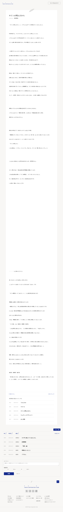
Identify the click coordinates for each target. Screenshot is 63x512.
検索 (9, 473)
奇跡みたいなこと (26, 450)
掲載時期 (5, 467)
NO (5, 433)
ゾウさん (24, 454)
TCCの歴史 (10, 497)
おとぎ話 (23, 419)
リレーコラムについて (54, 3)
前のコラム (12, 393)
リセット (18, 473)
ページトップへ (58, 481)
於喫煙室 (24, 441)
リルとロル (23, 402)
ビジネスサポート (19, 499)
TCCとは (9, 495)
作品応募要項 (18, 497)
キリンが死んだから (25, 410)
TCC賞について (11, 499)
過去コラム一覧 (39, 497)
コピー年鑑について (20, 495)
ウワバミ (23, 406)
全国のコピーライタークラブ (50, 501)
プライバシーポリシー (49, 499)
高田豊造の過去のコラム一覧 (15, 398)
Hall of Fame (10, 501)
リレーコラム (38, 495)
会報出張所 (38, 500)
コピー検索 (28, 495)
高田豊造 (16, 18)
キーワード (6, 460)
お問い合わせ (47, 497)
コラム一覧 (56, 429)
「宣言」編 (24, 446)
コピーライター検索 (30, 497)
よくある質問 (47, 495)
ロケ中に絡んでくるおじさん (29, 437)
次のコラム (50, 393)
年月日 (11, 433)
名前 (17, 433)
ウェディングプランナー (27, 415)
